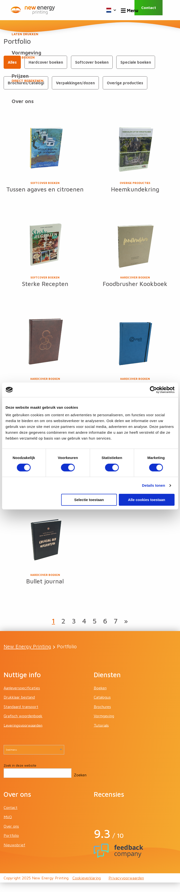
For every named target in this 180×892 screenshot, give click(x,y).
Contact (153, 10)
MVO (8, 826)
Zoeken (80, 784)
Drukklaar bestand (19, 706)
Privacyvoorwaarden (126, 887)
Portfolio (11, 845)
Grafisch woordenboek (23, 725)
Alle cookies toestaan (146, 500)
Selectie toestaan (89, 500)
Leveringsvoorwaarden (23, 734)
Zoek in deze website (20, 774)
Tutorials (101, 734)
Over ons (23, 104)
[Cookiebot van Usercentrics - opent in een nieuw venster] (153, 389)
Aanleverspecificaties (22, 697)
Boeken (90, 31)
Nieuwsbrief (14, 854)
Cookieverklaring (86, 887)
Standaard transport (21, 716)
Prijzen (90, 79)
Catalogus (102, 706)
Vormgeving (90, 55)
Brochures (102, 716)
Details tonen (153, 485)
